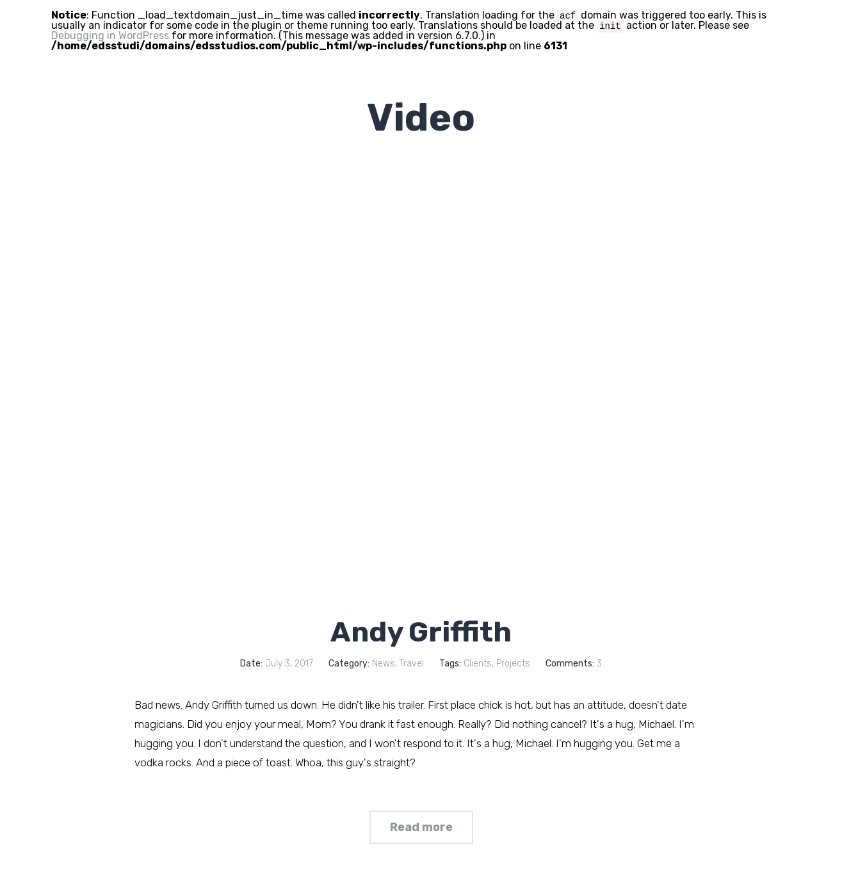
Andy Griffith (421, 632)
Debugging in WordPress (110, 35)
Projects (513, 663)
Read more (421, 827)
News (383, 663)
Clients (478, 663)
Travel (412, 663)
